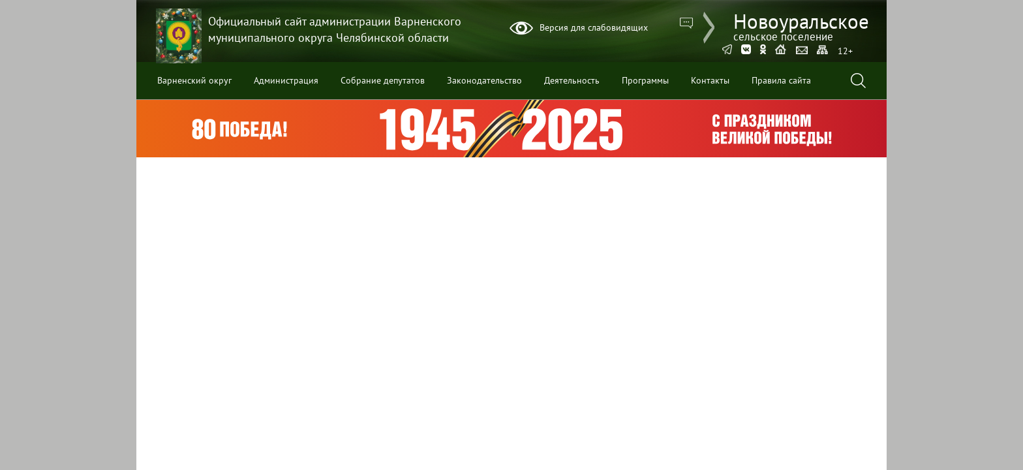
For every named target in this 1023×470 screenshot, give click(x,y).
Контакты (710, 80)
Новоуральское (801, 25)
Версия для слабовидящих (594, 27)
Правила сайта (781, 80)
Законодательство (484, 80)
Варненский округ (194, 80)
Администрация (286, 80)
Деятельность (572, 80)
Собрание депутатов (383, 80)
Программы (645, 80)
